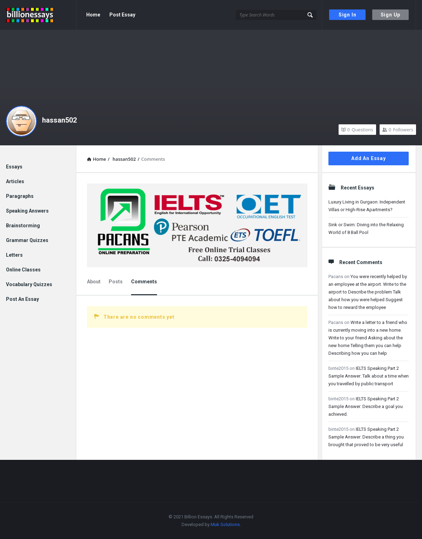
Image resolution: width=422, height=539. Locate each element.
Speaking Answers (27, 211)
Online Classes (23, 269)
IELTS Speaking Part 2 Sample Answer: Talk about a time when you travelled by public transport (368, 376)
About (94, 281)
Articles (15, 181)
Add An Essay (368, 158)
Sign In (347, 15)
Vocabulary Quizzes (29, 284)
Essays (14, 167)
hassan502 (59, 120)
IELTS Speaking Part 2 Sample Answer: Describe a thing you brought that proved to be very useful (366, 437)
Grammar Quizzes (27, 240)
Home (93, 15)
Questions (357, 129)
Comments (144, 281)
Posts (116, 281)
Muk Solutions (225, 524)
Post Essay (122, 15)
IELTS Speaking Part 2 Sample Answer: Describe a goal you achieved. (365, 406)
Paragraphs (20, 196)
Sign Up (391, 15)
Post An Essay (22, 299)
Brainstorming (23, 225)
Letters (14, 255)
